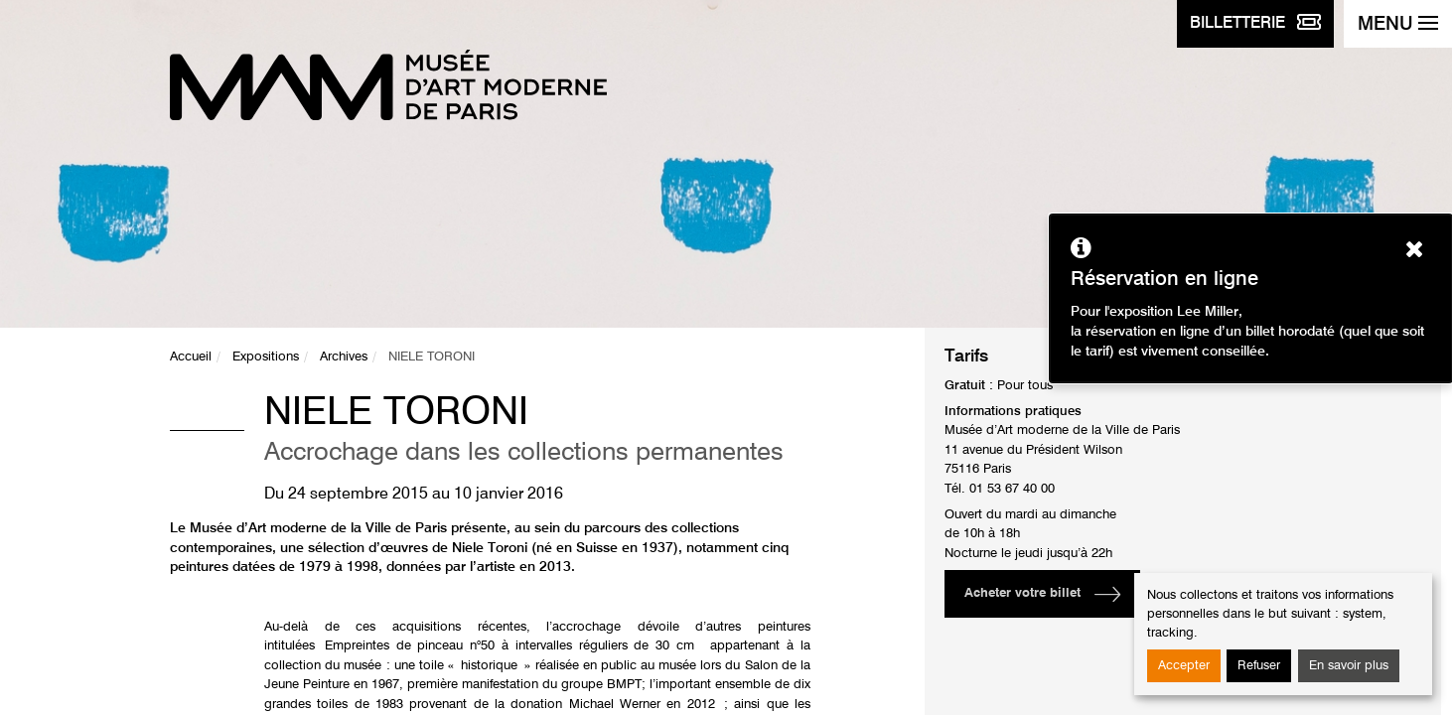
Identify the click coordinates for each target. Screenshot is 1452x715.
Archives (343, 357)
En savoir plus (1348, 665)
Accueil (191, 357)
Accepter (1184, 665)
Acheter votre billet (1022, 593)
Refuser (1258, 665)
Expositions (265, 357)
